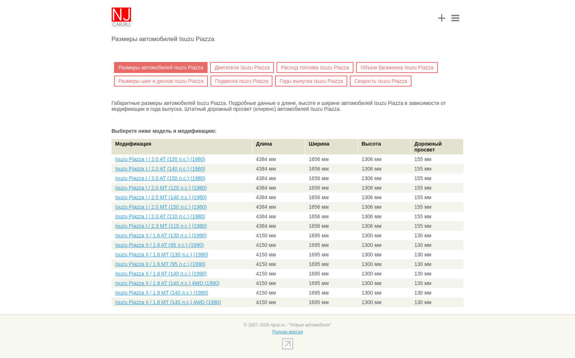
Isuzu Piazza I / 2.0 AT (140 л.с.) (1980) (160, 169)
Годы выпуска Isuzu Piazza (311, 81)
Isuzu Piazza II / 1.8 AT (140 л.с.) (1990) (161, 274)
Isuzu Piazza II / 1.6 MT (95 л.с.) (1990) (160, 264)
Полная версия (287, 332)
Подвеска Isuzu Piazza (241, 81)
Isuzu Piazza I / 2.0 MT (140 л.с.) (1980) (161, 197)
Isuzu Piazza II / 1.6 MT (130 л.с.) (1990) (161, 254)
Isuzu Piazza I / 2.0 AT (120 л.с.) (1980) (160, 159)
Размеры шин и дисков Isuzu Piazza (161, 81)
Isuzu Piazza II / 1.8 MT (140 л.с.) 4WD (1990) (168, 302)
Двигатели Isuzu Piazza (242, 67)
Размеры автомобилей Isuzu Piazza (160, 67)
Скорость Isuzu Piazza (380, 81)
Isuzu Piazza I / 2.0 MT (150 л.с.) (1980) (161, 207)
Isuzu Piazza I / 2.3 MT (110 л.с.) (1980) (161, 226)
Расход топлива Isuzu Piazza (315, 67)
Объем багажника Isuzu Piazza (396, 67)
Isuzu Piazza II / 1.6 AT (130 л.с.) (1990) (161, 235)
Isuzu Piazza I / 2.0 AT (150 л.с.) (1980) (160, 178)
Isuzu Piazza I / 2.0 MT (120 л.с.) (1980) (161, 188)
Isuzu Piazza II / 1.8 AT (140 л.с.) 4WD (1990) (167, 283)
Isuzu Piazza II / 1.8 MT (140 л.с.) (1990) (161, 293)
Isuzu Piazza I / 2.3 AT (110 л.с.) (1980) (160, 216)
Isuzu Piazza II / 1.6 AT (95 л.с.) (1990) (159, 245)
